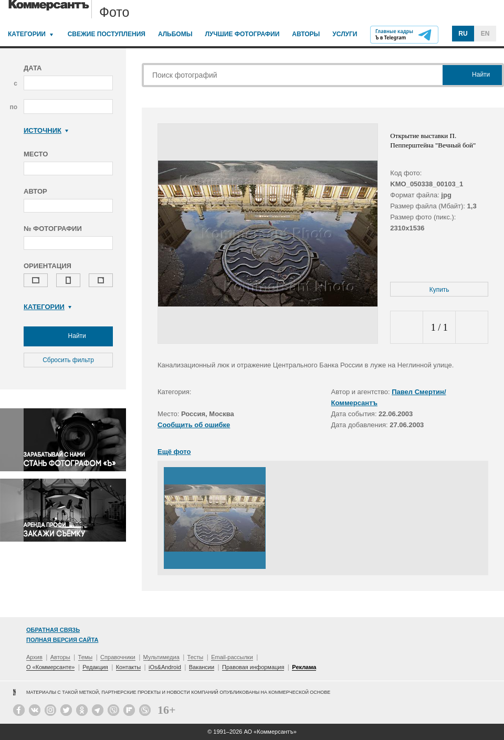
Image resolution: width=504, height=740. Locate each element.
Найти (68, 336)
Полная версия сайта (62, 640)
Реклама (304, 667)
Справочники (117, 657)
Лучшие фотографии (242, 34)
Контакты (128, 667)
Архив (34, 657)
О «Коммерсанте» (50, 667)
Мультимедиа (161, 657)
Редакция (95, 667)
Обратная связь (53, 630)
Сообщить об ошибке (194, 425)
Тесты (195, 657)
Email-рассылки (232, 657)
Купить (439, 289)
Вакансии (202, 667)
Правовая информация (253, 667)
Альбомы (175, 34)
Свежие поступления (106, 34)
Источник (46, 130)
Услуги (344, 34)
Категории (27, 34)
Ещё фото (174, 452)
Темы (85, 657)
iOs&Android (165, 667)
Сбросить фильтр (68, 360)
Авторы (306, 34)
